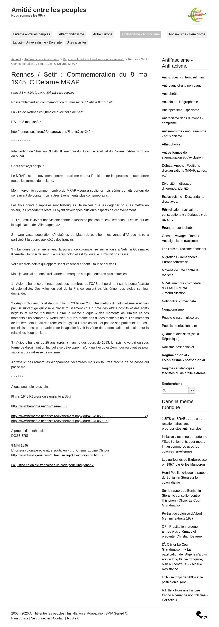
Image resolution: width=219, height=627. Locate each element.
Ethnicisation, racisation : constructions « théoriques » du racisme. (184, 214)
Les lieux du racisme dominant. (184, 249)
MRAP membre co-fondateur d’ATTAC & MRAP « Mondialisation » (182, 288)
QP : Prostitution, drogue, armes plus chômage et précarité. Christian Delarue (182, 531)
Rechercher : (172, 384)
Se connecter (40, 618)
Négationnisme (173, 309)
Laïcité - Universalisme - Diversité (37, 42)
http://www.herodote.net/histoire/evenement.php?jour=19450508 (57, 421)
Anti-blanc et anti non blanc (181, 85)
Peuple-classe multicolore (180, 317)
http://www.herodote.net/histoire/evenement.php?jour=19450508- (58, 416)
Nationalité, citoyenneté (179, 301)
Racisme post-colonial (178, 347)
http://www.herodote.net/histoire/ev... (37, 406)
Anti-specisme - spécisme (180, 110)
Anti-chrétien (171, 93)
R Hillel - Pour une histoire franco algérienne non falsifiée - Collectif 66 (185, 595)
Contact (58, 618)
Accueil (16, 59)
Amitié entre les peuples (49, 9)
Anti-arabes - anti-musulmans (183, 77)
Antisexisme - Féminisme (187, 34)
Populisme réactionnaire (179, 325)
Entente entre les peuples (31, 34)
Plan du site (19, 618)
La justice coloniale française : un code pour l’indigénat (51, 465)
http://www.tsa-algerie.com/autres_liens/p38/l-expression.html (55, 455)
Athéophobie (171, 144)
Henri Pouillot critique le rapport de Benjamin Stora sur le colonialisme (185, 477)
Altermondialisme (71, 34)
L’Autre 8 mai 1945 (24, 122)
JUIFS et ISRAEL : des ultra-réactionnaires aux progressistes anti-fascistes (182, 423)
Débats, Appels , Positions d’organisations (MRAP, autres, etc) (184, 170)
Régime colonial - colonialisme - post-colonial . (93, 59)
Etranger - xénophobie (178, 227)
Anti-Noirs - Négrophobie (180, 102)
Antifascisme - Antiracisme (140, 34)
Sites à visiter (76, 42)
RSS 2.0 (73, 618)
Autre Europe (102, 34)
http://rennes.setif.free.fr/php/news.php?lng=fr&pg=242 (50, 131)
